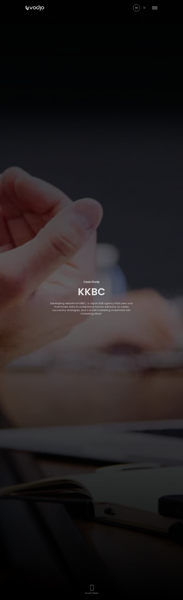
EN (136, 4)
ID (144, 4)
